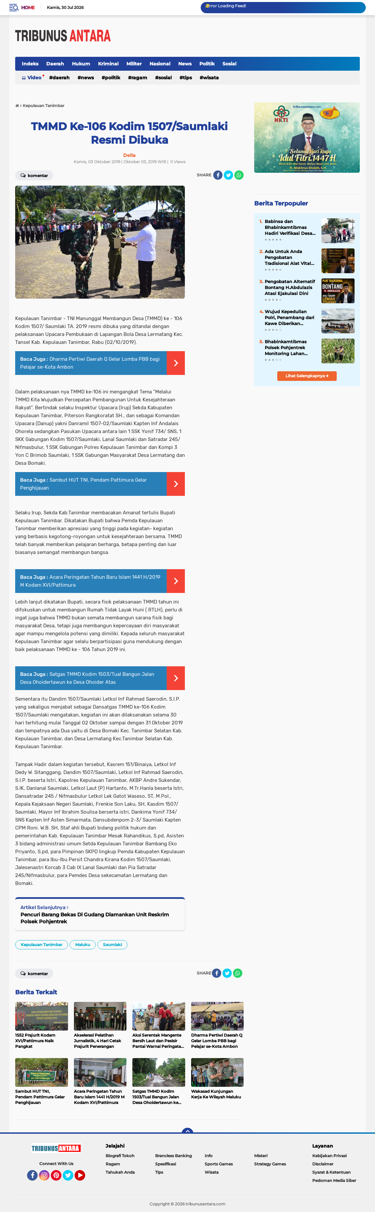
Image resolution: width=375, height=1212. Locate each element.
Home (28, 8)
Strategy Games (270, 1163)
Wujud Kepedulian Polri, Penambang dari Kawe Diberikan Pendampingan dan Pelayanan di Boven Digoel (289, 318)
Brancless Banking (173, 1155)
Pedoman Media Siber (334, 1180)
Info (209, 1155)
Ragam (139, 78)
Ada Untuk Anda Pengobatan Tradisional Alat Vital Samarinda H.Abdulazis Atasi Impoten (288, 258)
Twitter (71, 1178)
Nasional (160, 64)
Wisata (211, 78)
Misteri (260, 1155)
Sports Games (219, 1163)
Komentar (34, 973)
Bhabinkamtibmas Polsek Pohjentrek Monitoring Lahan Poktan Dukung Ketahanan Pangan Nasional (286, 348)
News (184, 64)
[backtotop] (187, 1134)
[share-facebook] (217, 175)
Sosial (229, 64)
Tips (187, 78)
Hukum (81, 64)
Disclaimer (322, 1163)
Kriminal (108, 64)
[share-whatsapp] (239, 175)
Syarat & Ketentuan (331, 1172)
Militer (134, 64)
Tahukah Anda (120, 1172)
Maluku (82, 944)
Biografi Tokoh (120, 1155)
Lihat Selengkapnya (307, 375)
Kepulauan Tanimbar (41, 944)
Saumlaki (112, 944)
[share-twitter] (228, 175)
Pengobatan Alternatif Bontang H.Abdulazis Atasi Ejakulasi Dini (290, 287)
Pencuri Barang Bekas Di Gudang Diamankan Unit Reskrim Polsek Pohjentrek (94, 918)
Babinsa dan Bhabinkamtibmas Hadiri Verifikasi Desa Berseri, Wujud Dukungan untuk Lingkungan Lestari (288, 228)
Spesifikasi (165, 1163)
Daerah (55, 64)
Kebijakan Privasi (329, 1155)
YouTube (84, 1178)
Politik (207, 64)
